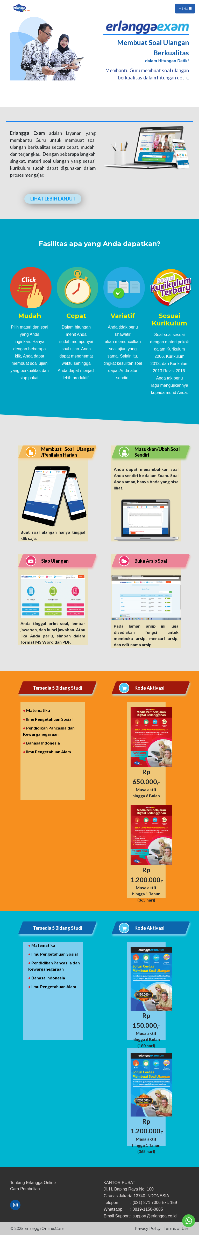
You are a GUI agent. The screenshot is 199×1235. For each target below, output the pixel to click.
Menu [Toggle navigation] (185, 8)
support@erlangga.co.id (154, 1216)
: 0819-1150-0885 (146, 1209)
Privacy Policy (148, 1228)
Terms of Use (176, 1228)
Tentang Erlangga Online (33, 1182)
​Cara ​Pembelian (25, 1189)
